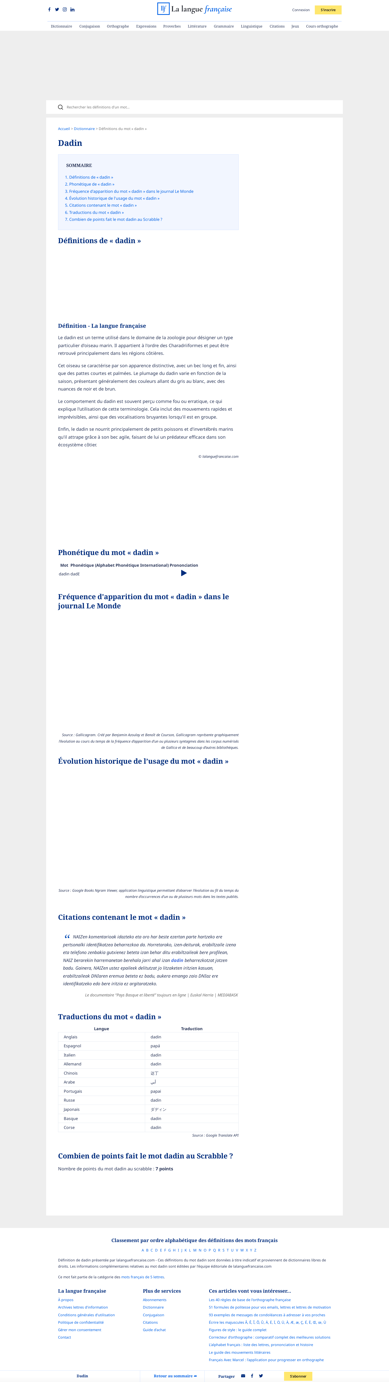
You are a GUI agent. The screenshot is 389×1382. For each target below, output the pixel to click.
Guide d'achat (154, 1329)
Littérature (197, 26)
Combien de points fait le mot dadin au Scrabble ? (115, 219)
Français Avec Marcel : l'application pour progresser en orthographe (266, 1359)
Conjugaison (89, 26)
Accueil (64, 128)
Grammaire (224, 26)
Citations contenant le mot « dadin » (103, 205)
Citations (277, 26)
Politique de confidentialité (81, 1322)
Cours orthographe (322, 26)
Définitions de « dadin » (91, 177)
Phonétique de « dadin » (91, 184)
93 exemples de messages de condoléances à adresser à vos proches (267, 1315)
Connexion (301, 9)
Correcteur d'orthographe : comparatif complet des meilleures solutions (269, 1337)
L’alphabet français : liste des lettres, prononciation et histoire (261, 1344)
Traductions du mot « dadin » (96, 212)
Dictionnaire (61, 26)
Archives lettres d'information (83, 1307)
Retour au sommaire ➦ (175, 1375)
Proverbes (172, 26)
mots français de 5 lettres (142, 1277)
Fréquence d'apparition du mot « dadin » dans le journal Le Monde (131, 191)
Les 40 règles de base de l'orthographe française (250, 1299)
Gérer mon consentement (79, 1329)
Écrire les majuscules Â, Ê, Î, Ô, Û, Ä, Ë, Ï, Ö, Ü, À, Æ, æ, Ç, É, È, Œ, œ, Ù (267, 1322)
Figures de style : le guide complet (237, 1329)
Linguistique (251, 26)
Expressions (146, 26)
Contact (64, 1337)
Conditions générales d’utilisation (86, 1315)
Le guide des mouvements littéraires (239, 1352)
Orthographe (118, 26)
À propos (65, 1299)
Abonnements (154, 1299)
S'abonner (298, 1376)
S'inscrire (328, 9)
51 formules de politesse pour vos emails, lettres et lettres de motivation (270, 1307)
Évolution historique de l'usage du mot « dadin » (114, 198)
